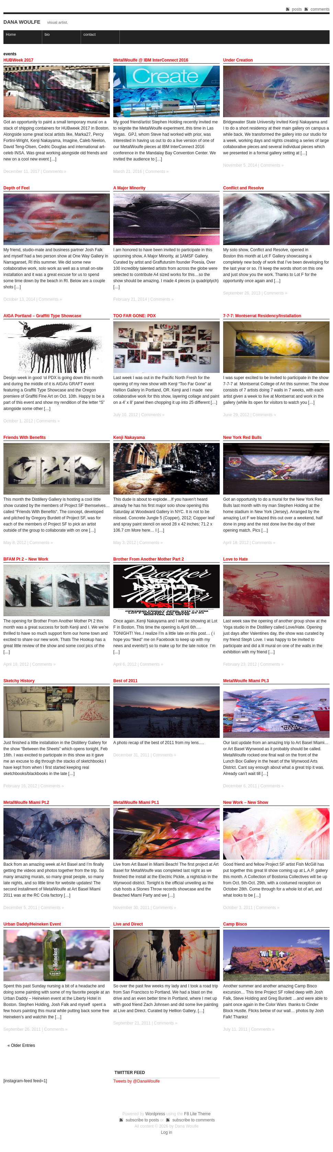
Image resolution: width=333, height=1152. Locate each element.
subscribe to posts (142, 1120)
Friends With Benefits (24, 437)
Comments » (54, 171)
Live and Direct (128, 924)
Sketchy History (19, 680)
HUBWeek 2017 (18, 60)
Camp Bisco (235, 924)
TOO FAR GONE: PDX (134, 315)
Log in (166, 1132)
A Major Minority (129, 188)
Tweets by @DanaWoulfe (136, 1081)
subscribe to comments (193, 1120)
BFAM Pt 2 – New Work (25, 559)
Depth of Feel (16, 188)
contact (89, 34)
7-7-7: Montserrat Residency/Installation (262, 315)
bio (47, 34)
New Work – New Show (245, 802)
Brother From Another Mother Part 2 (148, 559)
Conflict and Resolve (243, 188)
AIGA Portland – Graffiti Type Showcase (42, 315)
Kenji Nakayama (129, 437)
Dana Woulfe (21, 22)
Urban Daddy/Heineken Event (32, 924)
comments (320, 9)
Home (11, 34)
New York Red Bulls (242, 437)
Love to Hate (235, 559)
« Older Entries (21, 1045)
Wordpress (155, 1113)
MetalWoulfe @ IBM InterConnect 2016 (150, 60)
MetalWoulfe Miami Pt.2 (26, 802)
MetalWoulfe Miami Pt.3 (246, 680)
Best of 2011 (125, 680)
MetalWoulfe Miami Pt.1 (136, 802)
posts (297, 9)
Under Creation (238, 60)
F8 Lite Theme (197, 1113)
